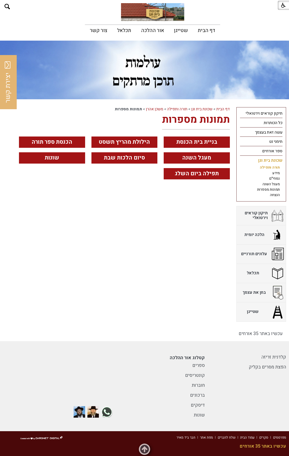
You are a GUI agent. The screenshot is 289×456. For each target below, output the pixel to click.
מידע (276, 173)
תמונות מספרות (196, 119)
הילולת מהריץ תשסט (124, 142)
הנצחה (275, 195)
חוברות (198, 385)
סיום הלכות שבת (124, 158)
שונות (52, 158)
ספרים (198, 365)
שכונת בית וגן (201, 109)
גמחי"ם (274, 178)
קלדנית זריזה (273, 357)
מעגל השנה (196, 158)
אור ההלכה (152, 30)
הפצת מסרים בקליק (267, 367)
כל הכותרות (273, 123)
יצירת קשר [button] (8, 82)
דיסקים (198, 405)
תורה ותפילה (177, 109)
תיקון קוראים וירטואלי (264, 113)
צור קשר (98, 30)
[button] (7, 7)
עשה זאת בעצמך (268, 132)
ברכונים (197, 395)
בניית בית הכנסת (196, 142)
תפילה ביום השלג (197, 173)
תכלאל (124, 30)
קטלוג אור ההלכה (187, 357)
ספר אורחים (272, 151)
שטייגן (181, 30)
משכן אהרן (154, 109)
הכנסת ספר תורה (52, 142)
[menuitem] (206, 30)
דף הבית (206, 30)
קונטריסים (195, 375)
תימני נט (275, 142)
